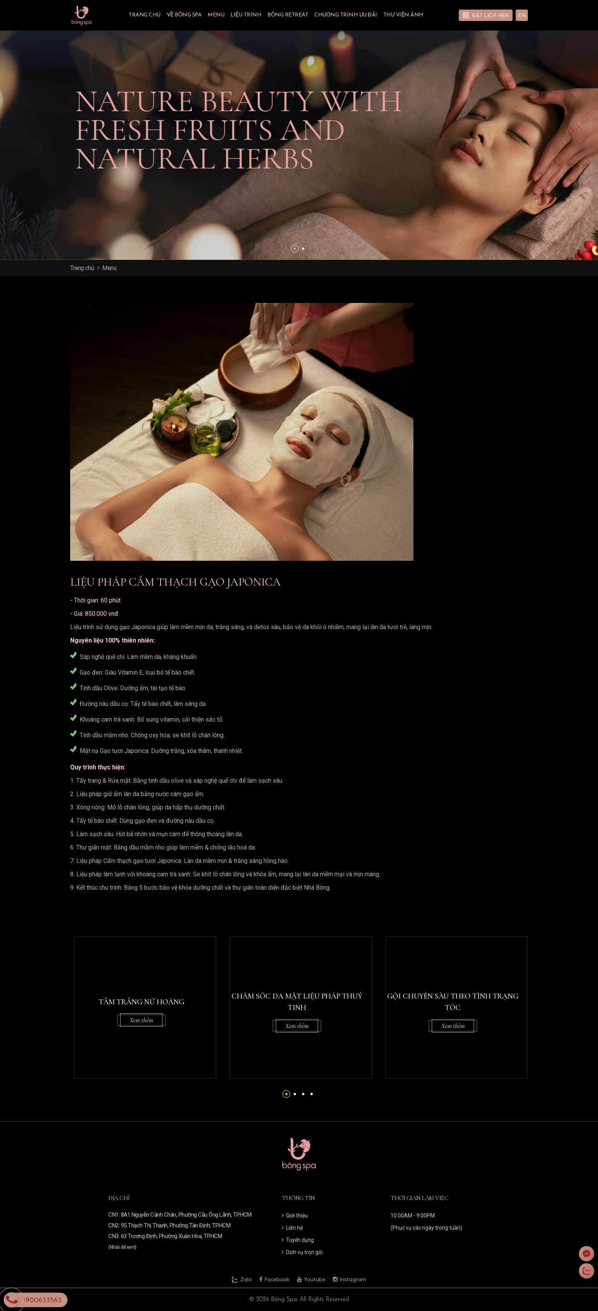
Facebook (274, 1279)
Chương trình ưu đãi (345, 15)
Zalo (242, 1280)
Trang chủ (145, 15)
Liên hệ (292, 1228)
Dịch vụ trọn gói (302, 1252)
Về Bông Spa (184, 15)
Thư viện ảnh (403, 15)
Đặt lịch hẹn (490, 15)
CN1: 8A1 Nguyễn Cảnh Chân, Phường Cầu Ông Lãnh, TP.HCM (179, 1214)
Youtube (311, 1279)
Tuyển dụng (298, 1240)
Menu (215, 15)
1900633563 (42, 1300)
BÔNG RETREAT (287, 15)
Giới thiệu (295, 1215)
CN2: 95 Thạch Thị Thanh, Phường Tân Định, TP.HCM (169, 1225)
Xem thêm (141, 1020)
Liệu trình (245, 15)
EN (522, 15)
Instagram (349, 1279)
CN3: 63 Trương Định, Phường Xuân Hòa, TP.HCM (165, 1236)
